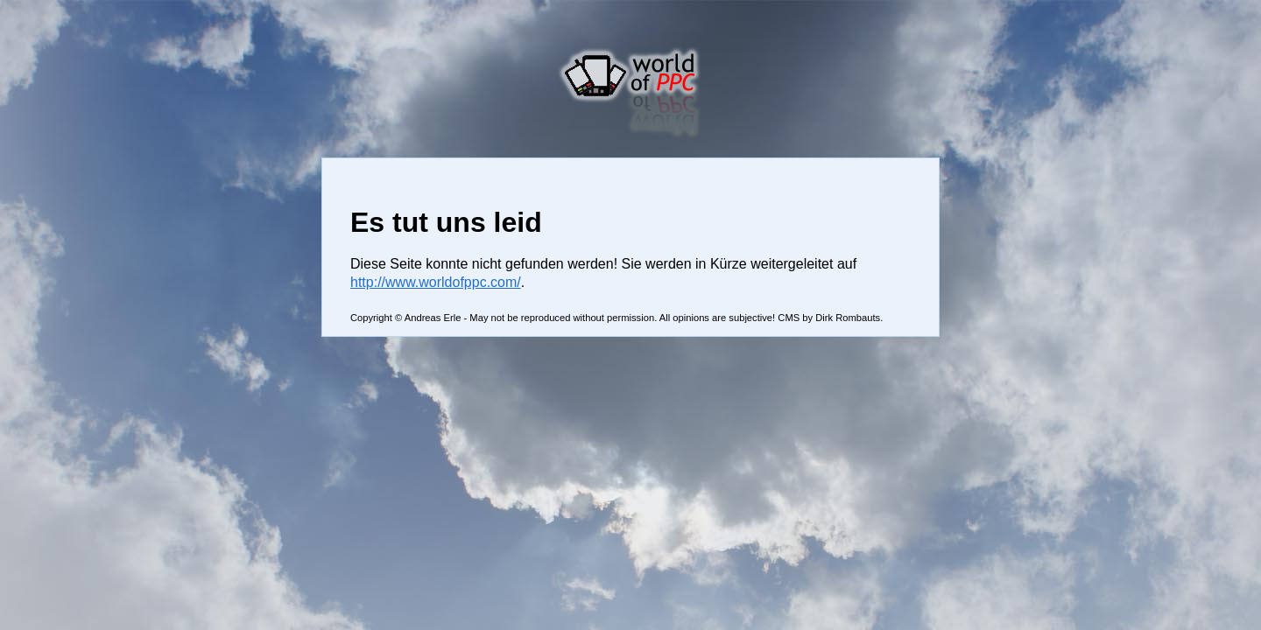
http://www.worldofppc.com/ (435, 282)
